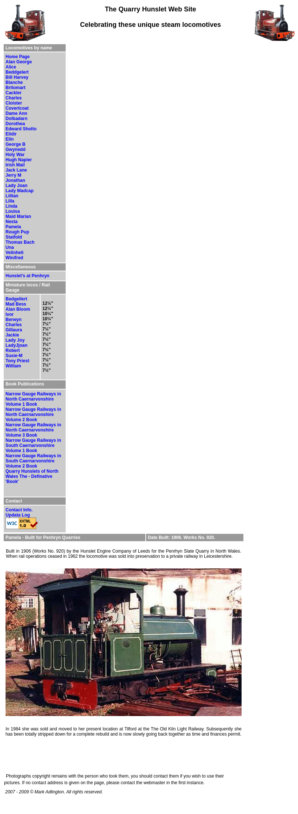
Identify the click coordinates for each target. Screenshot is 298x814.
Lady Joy (15, 340)
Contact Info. (19, 509)
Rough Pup (17, 232)
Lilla (10, 201)
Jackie (12, 335)
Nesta (12, 221)
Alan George (19, 61)
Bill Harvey (17, 77)
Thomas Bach (20, 242)
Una (10, 247)
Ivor (10, 314)
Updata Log (18, 515)
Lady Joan (16, 185)
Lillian (12, 195)
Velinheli (15, 252)
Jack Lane (16, 170)
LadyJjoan (16, 345)
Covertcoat (17, 108)
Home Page (18, 56)
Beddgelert (17, 72)
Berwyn (13, 319)
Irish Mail (15, 165)
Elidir (11, 134)
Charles (14, 98)
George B (15, 144)
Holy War (15, 154)
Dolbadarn (16, 118)
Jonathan (15, 180)
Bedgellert (16, 299)
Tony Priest (17, 360)
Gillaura (14, 329)
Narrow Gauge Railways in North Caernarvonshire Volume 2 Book (33, 414)
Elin (10, 139)
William (13, 366)
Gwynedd (15, 149)
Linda (11, 206)
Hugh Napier (19, 159)
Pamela (13, 226)
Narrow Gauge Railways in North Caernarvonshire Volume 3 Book (33, 430)
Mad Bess (16, 304)
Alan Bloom (18, 309)
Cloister (14, 103)
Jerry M (13, 175)
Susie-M (14, 355)
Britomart (15, 87)
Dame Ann (16, 113)
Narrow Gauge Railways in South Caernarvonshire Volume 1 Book (33, 445)
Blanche (14, 82)
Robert (13, 350)
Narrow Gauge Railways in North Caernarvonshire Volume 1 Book (33, 399)
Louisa (13, 211)
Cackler (13, 92)
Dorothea (15, 123)
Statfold (14, 237)
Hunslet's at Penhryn (27, 275)
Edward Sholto (21, 128)
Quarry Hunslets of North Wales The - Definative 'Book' (32, 476)
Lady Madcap (20, 190)
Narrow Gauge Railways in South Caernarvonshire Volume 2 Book (33, 461)
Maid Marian (18, 216)
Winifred (14, 257)
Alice (11, 67)
